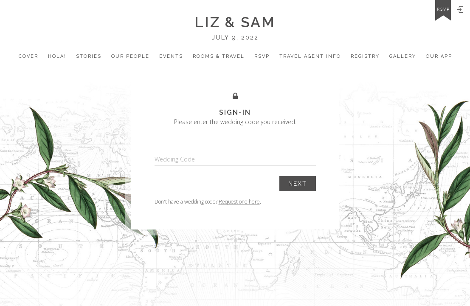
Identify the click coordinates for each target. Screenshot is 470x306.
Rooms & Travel (219, 56)
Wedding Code (175, 159)
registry (365, 56)
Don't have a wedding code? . (208, 201)
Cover (28, 56)
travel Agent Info (310, 56)
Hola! (57, 56)
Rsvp (262, 56)
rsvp (443, 9)
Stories (88, 56)
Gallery (402, 56)
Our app (439, 56)
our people (130, 56)
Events (171, 56)
